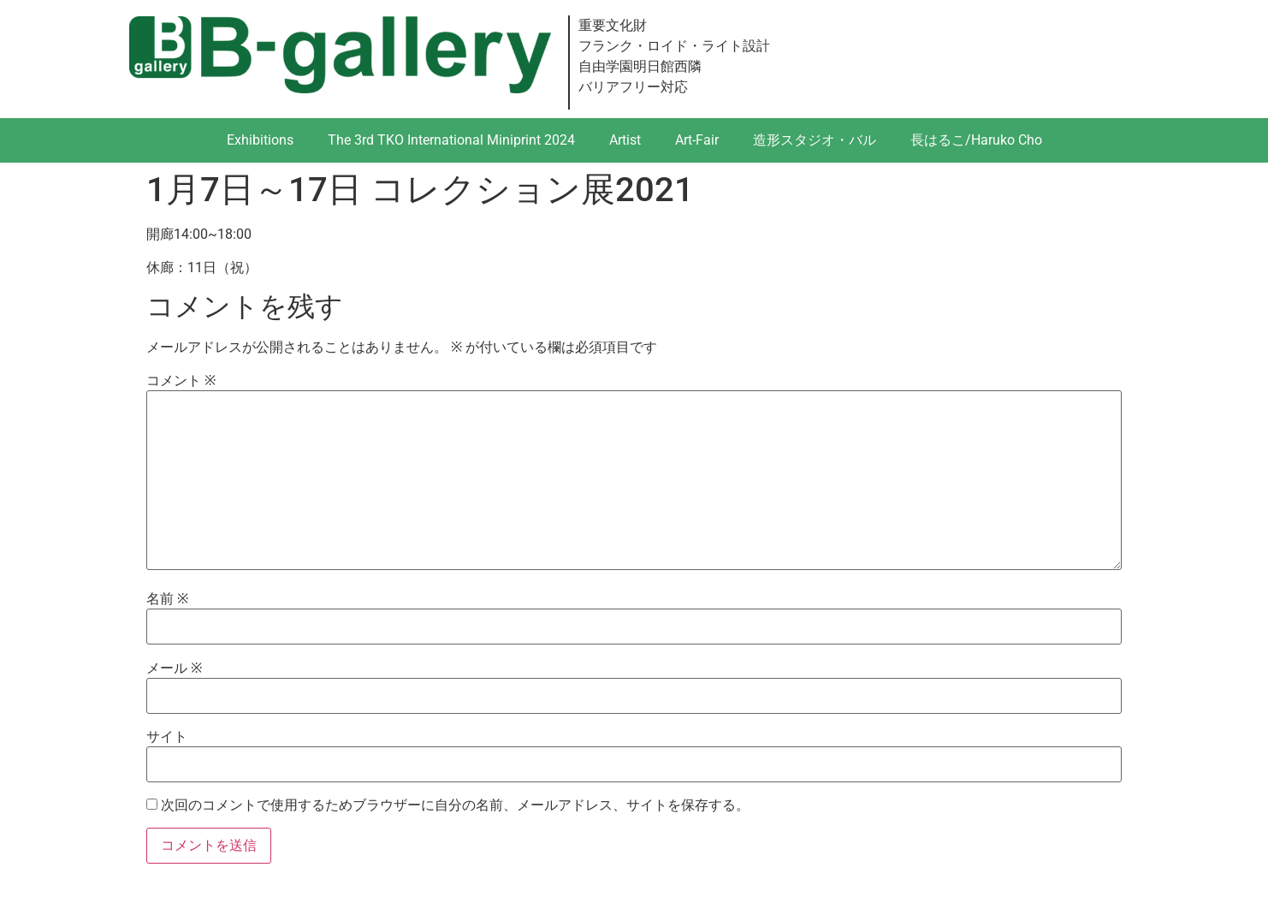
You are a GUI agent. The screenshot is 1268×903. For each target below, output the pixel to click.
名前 (167, 599)
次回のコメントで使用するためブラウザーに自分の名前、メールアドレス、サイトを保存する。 (455, 805)
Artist (625, 140)
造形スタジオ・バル (814, 140)
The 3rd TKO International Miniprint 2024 (451, 140)
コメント (181, 381)
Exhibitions (260, 140)
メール (174, 668)
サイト (166, 737)
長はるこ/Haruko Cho (976, 140)
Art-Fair (697, 140)
